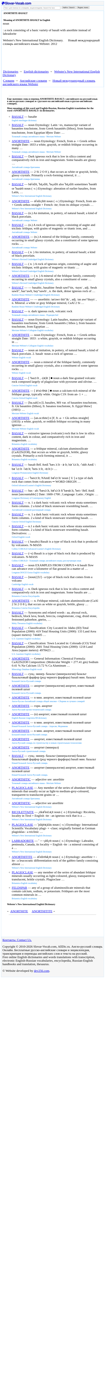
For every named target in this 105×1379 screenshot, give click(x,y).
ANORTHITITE (22, 857)
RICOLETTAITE (23, 812)
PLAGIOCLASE (22, 787)
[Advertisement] (49, 58)
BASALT (18, 116)
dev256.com (41, 970)
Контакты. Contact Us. (17, 940)
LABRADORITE (23, 840)
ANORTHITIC (21, 779)
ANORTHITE (20, 141)
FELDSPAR (19, 887)
